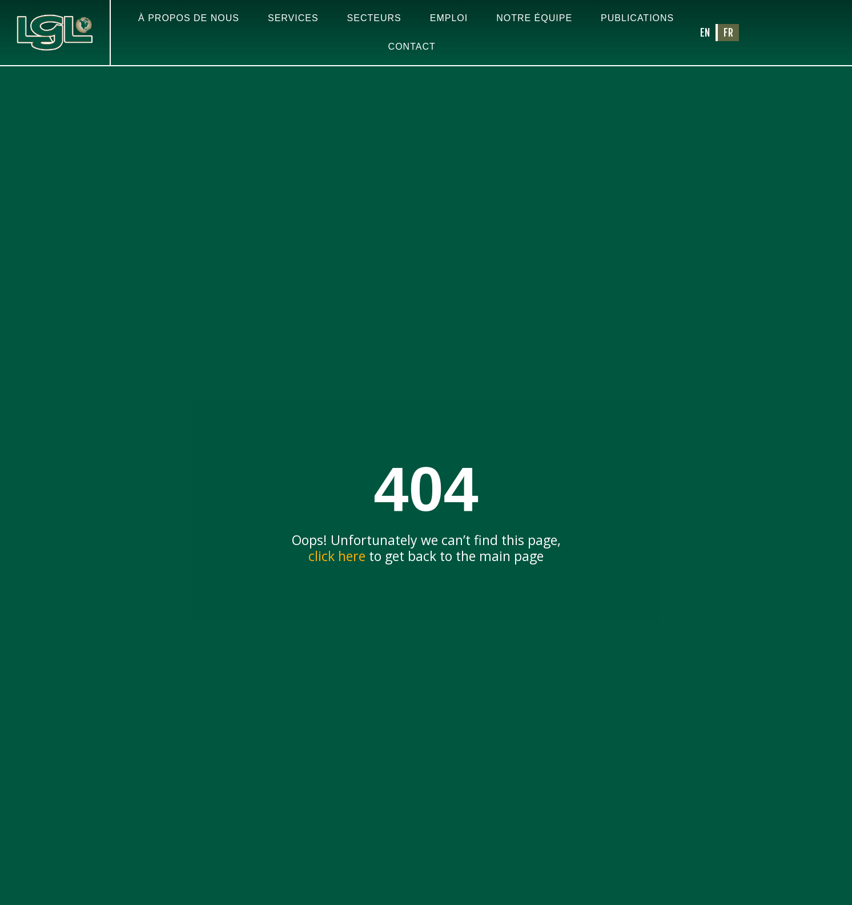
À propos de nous (188, 18)
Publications (637, 18)
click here (336, 564)
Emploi (449, 18)
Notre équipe (534, 18)
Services (293, 18)
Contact (412, 46)
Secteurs (374, 18)
